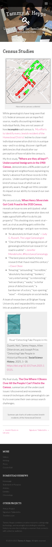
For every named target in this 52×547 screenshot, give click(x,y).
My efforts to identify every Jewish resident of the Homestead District (25, 133)
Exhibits (6, 491)
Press (5, 464)
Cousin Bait (8, 467)
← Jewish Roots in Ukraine (10, 431)
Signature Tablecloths (12, 512)
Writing (6, 460)
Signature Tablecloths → (39, 430)
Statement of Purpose (12, 484)
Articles (6, 488)
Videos (5, 457)
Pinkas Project (9, 508)
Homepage (7, 481)
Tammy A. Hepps (24, 541)
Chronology (8, 495)
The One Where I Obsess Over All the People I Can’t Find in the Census (25, 383)
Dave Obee (16, 266)
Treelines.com (8, 515)
